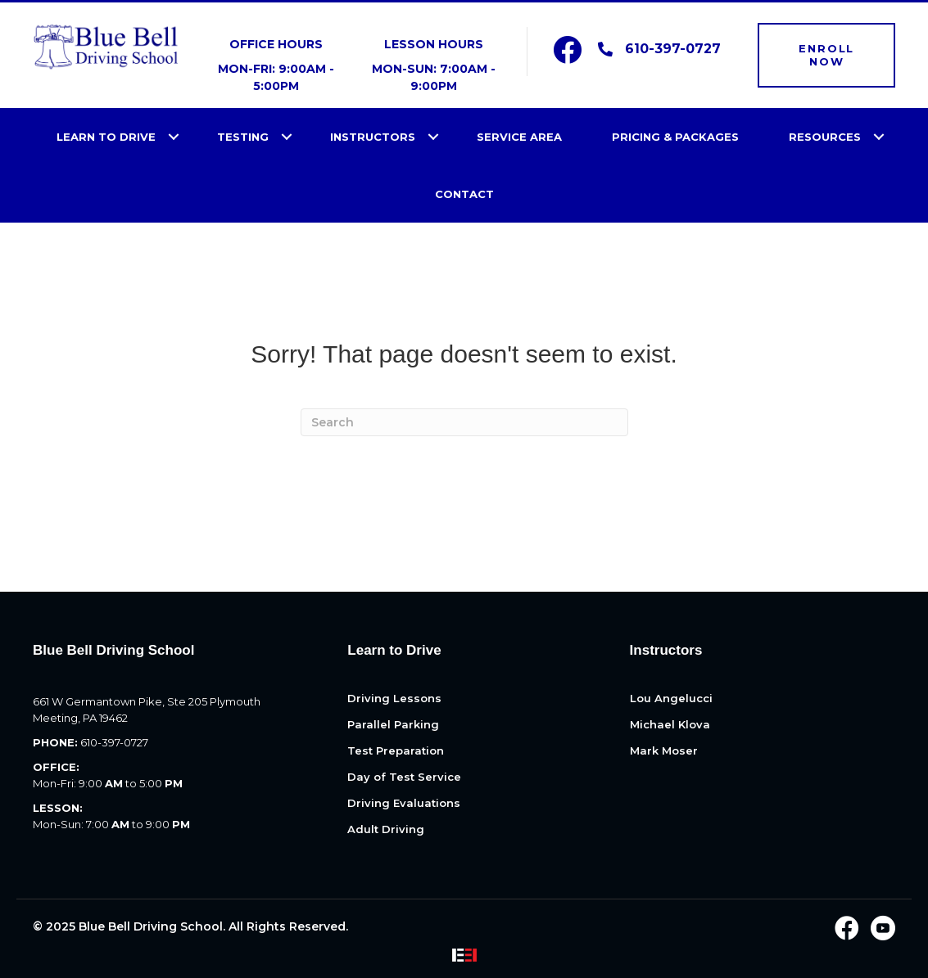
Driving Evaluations (403, 803)
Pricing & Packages (675, 136)
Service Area (519, 136)
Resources (825, 136)
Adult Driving (385, 830)
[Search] (464, 422)
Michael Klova (670, 725)
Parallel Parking (393, 725)
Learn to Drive (106, 136)
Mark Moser (664, 751)
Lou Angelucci (671, 699)
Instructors (372, 136)
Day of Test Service (404, 777)
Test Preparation (395, 751)
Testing (243, 136)
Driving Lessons (394, 699)
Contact (464, 194)
